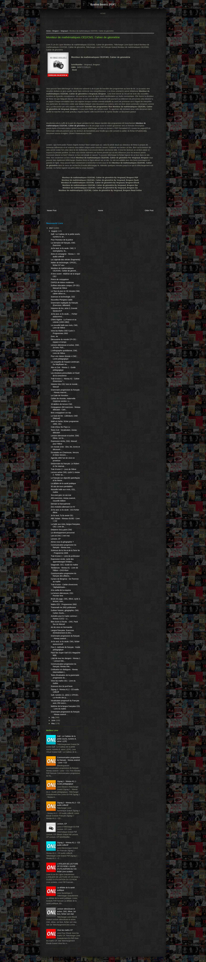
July (53, 717)
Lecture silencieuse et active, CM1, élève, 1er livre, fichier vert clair (66, 911)
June (53, 720)
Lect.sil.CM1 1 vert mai (60, 536)
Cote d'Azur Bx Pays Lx (60, 427)
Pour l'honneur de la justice (62, 240)
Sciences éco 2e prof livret (61, 686)
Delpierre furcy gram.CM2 (61, 530)
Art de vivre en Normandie (61, 627)
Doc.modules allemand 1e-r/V (63, 507)
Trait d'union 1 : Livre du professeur (65, 556)
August (54, 231)
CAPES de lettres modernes (62, 282)
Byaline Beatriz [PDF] (103, 4)
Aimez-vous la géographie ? (62, 542)
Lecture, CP (56, 539)
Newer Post (51, 210)
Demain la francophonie (60, 504)
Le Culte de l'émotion (59, 395)
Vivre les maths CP (65, 930)
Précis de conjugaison (60, 279)
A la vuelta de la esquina (61, 590)
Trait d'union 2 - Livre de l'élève (63, 469)
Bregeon (56, 31)
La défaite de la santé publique (63, 483)
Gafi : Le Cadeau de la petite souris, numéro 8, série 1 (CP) (66, 738)
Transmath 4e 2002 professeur (63, 607)
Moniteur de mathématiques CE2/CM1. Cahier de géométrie (83, 37)
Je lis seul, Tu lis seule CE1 (62, 515)
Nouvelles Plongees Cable (61, 300)
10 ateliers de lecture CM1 (61, 404)
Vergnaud (64, 31)
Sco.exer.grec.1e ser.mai (61, 495)
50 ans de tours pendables (62, 486)
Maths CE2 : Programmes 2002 (64, 604)
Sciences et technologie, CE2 (63, 297)
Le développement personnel (63, 533)
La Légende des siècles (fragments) (65, 260)
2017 (51, 228)
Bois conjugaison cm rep (61, 413)
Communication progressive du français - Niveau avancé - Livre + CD (68, 760)
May (53, 723)
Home (103, 13)
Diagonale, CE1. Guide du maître (64, 565)
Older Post (149, 210)
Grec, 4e (54, 336)
